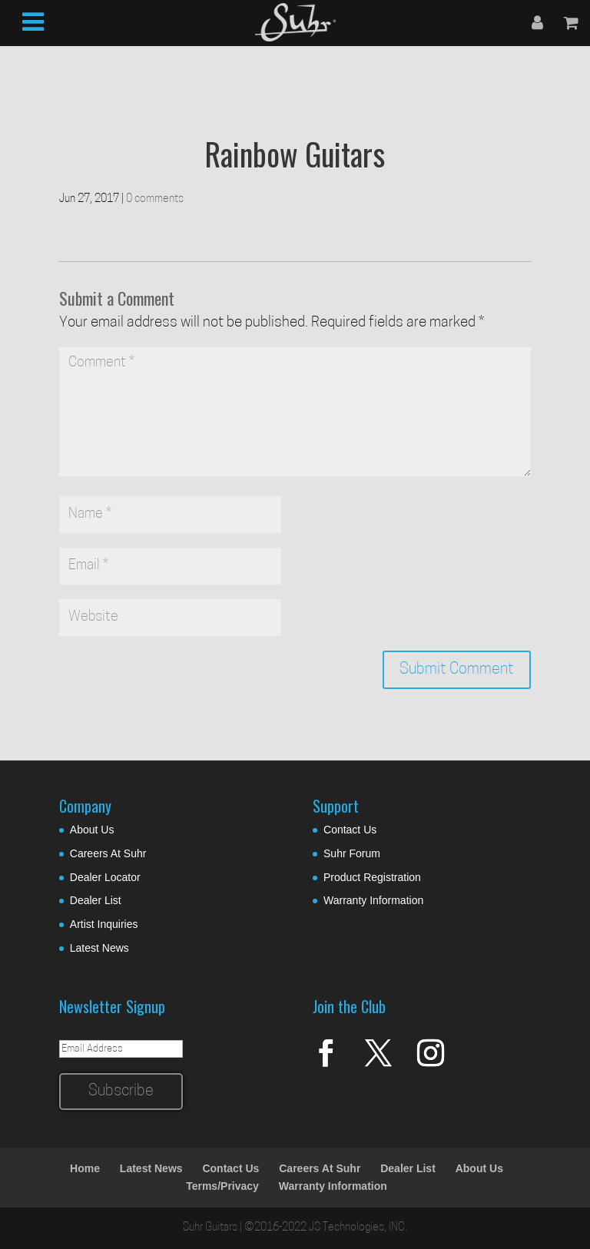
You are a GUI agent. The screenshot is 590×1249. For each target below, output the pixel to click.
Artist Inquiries (104, 924)
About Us (92, 829)
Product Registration (372, 877)
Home (85, 1168)
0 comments (155, 199)
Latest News (99, 948)
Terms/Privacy (222, 1186)
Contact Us (349, 829)
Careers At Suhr (108, 853)
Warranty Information (373, 900)
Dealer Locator (105, 877)
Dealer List (95, 900)
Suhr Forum (351, 853)
